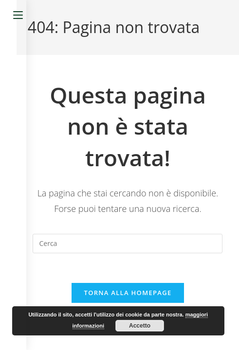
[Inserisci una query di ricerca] (127, 243)
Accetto (139, 325)
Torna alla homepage (128, 292)
